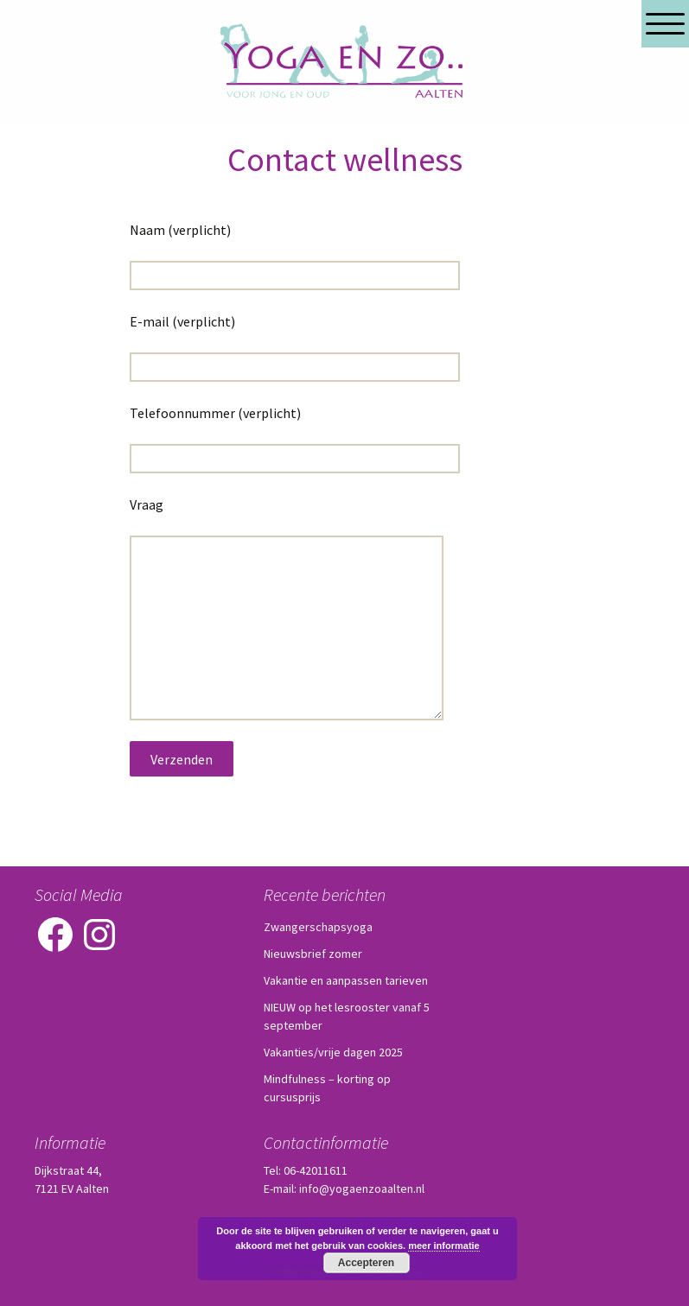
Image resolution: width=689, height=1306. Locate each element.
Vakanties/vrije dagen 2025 (333, 1052)
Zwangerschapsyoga (318, 927)
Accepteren (366, 1263)
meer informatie (444, 1245)
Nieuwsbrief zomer (313, 953)
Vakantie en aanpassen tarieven (346, 980)
